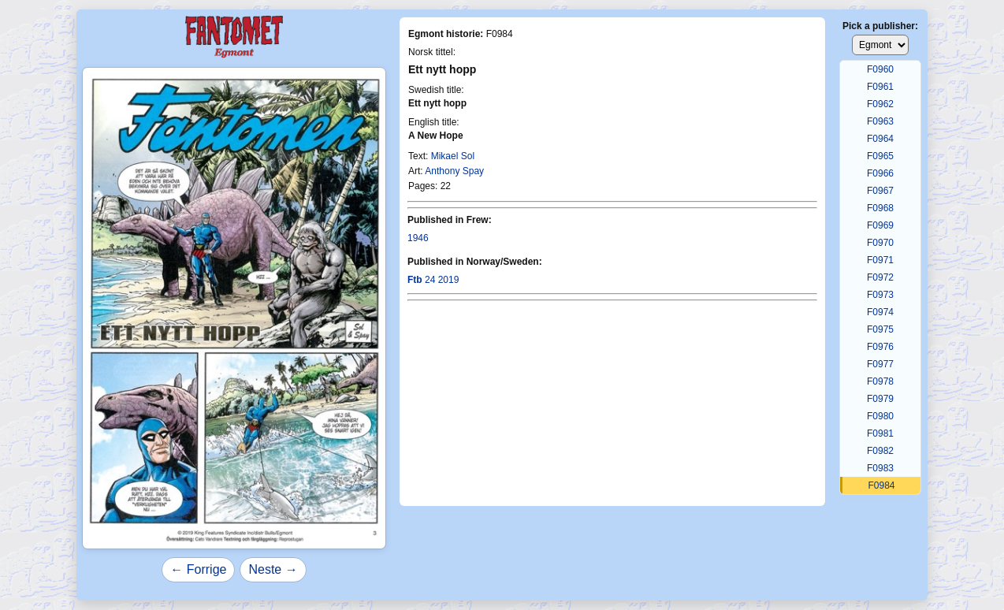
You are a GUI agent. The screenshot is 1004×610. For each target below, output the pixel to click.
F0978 (880, 381)
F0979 (880, 398)
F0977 (880, 364)
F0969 (880, 225)
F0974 (880, 312)
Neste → (272, 569)
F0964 (880, 138)
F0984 (881, 485)
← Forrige (198, 569)
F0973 (880, 294)
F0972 (880, 277)
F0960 (880, 69)
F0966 (880, 173)
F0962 (880, 104)
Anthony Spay (454, 171)
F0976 (880, 346)
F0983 (880, 468)
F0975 (880, 329)
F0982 (880, 450)
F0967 (880, 190)
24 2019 (433, 279)
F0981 (880, 433)
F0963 (880, 121)
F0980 (880, 416)
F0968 (880, 208)
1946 (418, 238)
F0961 (880, 86)
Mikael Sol (452, 156)
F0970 (880, 242)
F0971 (880, 260)
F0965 (880, 156)
